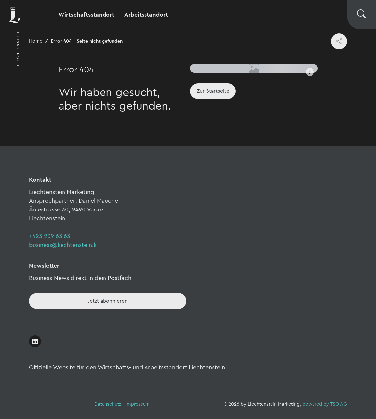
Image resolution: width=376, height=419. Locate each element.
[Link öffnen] (35, 341)
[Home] (213, 91)
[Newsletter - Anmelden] (107, 301)
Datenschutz (107, 404)
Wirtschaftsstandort (86, 15)
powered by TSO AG (324, 404)
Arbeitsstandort (146, 15)
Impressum (137, 404)
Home (35, 41)
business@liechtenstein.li (62, 245)
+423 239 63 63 (49, 236)
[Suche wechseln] (361, 14)
